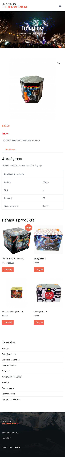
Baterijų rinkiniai (9, 354)
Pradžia (22, 33)
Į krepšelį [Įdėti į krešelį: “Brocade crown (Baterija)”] (8, 322)
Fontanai (6, 371)
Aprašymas (10, 149)
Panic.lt (16, 447)
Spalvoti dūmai (8, 393)
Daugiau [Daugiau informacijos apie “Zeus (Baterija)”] (39, 269)
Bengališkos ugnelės (11, 359)
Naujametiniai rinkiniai (11, 376)
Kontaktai (6, 438)
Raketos (5, 382)
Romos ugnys (8, 388)
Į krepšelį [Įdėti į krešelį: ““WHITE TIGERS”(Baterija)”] (8, 269)
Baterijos (32, 33)
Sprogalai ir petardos (11, 399)
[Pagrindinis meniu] (60, 5)
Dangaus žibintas (9, 365)
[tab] (10, 149)
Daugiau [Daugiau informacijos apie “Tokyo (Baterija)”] (39, 322)
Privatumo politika (10, 432)
